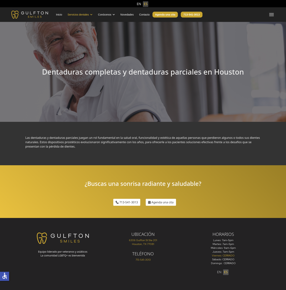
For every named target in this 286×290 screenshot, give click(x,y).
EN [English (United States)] (139, 3)
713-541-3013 (191, 14)
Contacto (144, 14)
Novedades (127, 14)
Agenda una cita (165, 14)
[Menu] (271, 14)
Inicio (59, 14)
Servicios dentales (78, 14)
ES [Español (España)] (145, 3)
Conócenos (104, 14)
